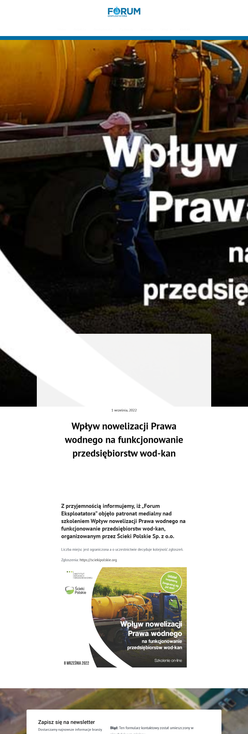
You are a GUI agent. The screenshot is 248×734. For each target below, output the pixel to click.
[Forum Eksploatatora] (124, 7)
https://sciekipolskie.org (98, 561)
